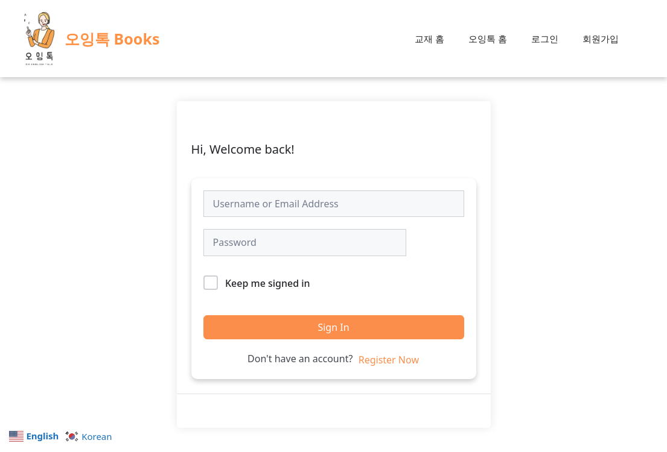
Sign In (333, 327)
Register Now (389, 359)
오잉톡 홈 (487, 39)
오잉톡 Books (112, 38)
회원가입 (600, 39)
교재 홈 (429, 39)
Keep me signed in (267, 283)
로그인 (544, 39)
